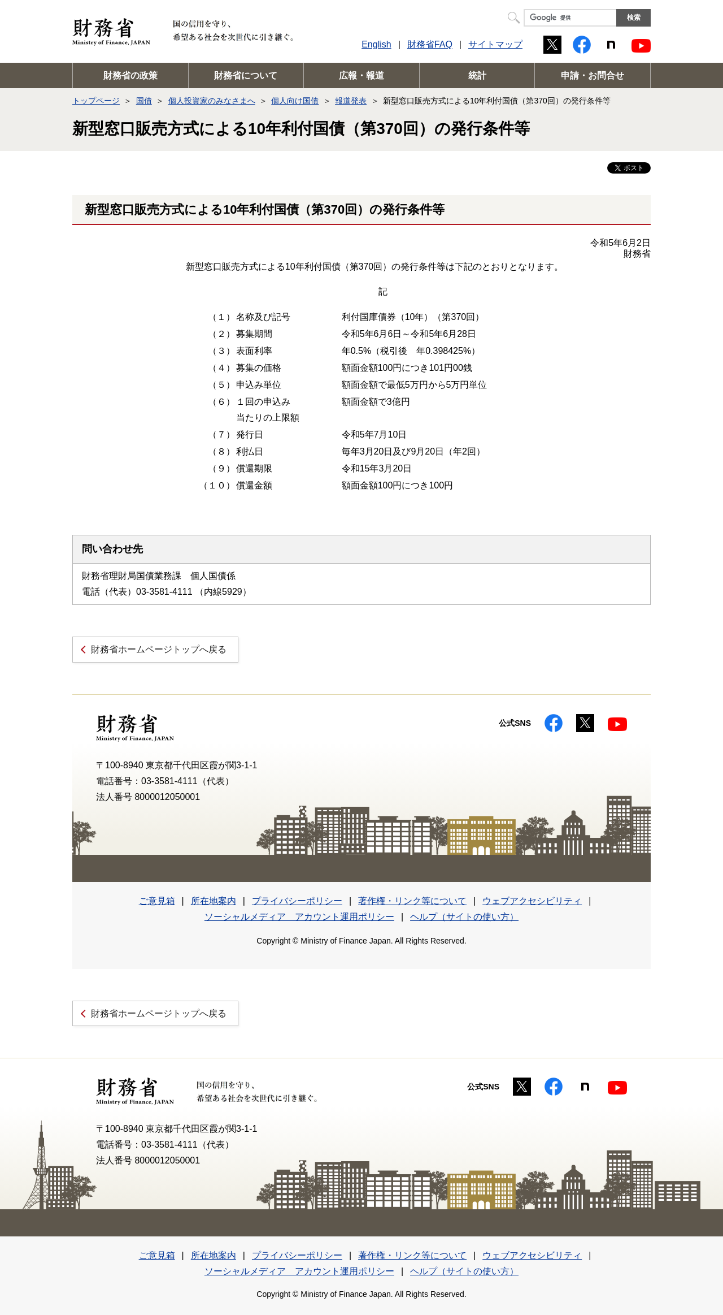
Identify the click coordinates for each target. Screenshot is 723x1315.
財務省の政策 (130, 75)
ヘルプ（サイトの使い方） (464, 917)
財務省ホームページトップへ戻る (159, 649)
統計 (477, 75)
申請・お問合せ (592, 75)
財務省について (245, 75)
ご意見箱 (157, 901)
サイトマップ (495, 44)
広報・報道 (361, 75)
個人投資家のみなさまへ (211, 100)
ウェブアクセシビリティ (532, 901)
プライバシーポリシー (297, 901)
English (376, 44)
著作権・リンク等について (412, 901)
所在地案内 (213, 901)
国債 (144, 100)
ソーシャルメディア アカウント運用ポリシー (299, 917)
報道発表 (351, 100)
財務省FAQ (429, 44)
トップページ (96, 100)
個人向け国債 (295, 100)
